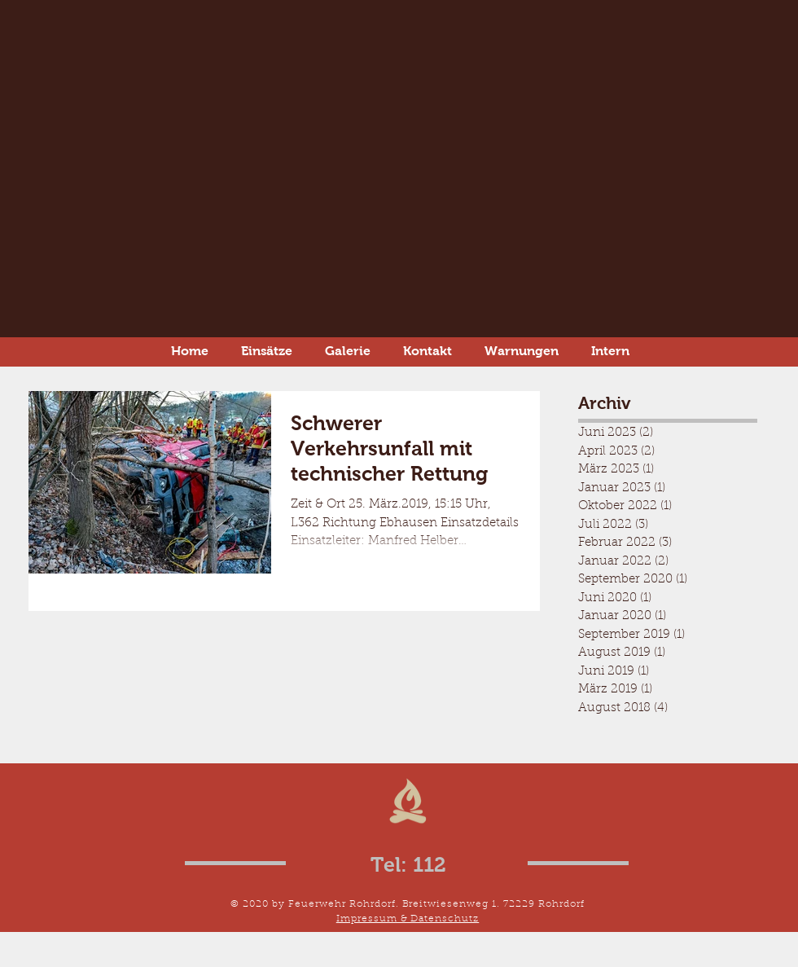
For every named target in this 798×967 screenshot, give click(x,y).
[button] (521, 351)
